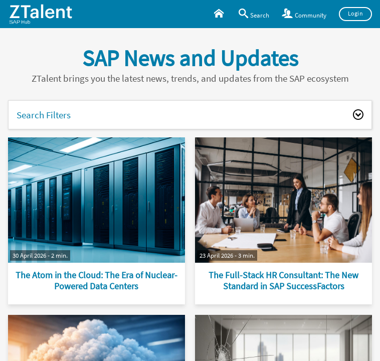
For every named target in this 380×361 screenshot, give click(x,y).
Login (355, 13)
